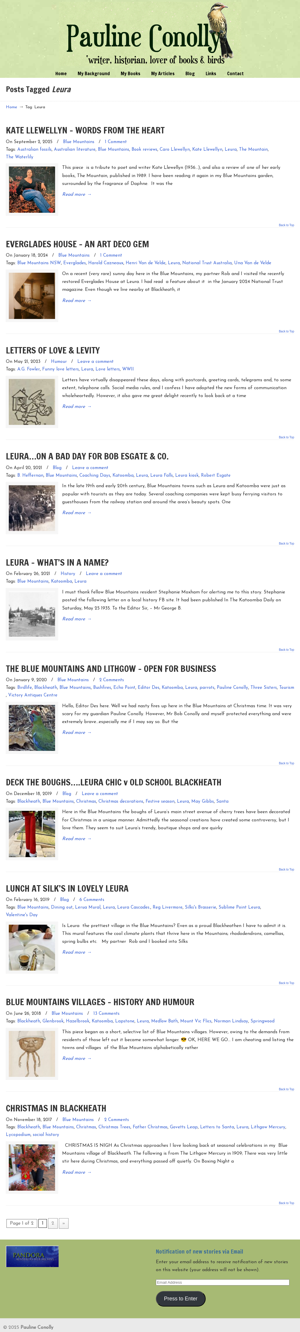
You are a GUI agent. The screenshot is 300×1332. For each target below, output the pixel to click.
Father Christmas (150, 1108)
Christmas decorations (120, 788)
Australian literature (75, 149)
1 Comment (116, 142)
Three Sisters (263, 676)
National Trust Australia (207, 261)
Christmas (86, 788)
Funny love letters (60, 365)
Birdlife (24, 676)
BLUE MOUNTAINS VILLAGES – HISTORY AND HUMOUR (100, 984)
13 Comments (106, 996)
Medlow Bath (164, 1004)
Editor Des (148, 676)
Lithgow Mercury (268, 1108)
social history (46, 1115)
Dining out (62, 892)
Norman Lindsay (231, 1004)
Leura (231, 149)
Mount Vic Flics (196, 1004)
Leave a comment (95, 357)
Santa (222, 788)
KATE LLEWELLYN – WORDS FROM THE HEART (85, 130)
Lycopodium (18, 1115)
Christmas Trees (114, 1108)
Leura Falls (161, 469)
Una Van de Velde (252, 261)
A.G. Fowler (28, 365)
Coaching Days (94, 469)
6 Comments (91, 885)
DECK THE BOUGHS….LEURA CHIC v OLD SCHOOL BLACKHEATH (113, 769)
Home (11, 107)
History (68, 565)
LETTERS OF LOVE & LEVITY (53, 345)
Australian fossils (34, 149)
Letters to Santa (217, 1108)
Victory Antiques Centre (32, 684)
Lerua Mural (87, 892)
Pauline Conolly (150, 34)
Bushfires (102, 676)
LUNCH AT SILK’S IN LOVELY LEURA (67, 872)
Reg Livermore (168, 892)
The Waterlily (19, 157)
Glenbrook (53, 1004)
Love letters (108, 365)
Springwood (262, 1004)
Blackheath (45, 676)
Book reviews (144, 149)
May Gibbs (202, 788)
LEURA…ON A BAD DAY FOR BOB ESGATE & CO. (87, 449)
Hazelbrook (77, 1004)
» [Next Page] (63, 1201)
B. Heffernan (30, 469)
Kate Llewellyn (207, 149)
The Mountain (253, 149)
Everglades (74, 261)
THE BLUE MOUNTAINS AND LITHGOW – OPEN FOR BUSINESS (111, 657)
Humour (59, 357)
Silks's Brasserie (200, 892)
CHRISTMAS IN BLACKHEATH (56, 1088)
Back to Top (286, 223)
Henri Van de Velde (146, 261)
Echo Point (124, 676)
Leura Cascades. (133, 892)
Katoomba (123, 469)
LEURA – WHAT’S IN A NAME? (57, 553)
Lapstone (124, 1004)
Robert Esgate (216, 469)
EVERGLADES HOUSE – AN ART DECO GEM (77, 241)
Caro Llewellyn (175, 149)
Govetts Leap (184, 1108)
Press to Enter (180, 1277)
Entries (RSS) (20, 1324)
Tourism (286, 676)
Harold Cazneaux (105, 261)
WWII (128, 365)
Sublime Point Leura (239, 892)
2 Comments (111, 669)
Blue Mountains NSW (39, 261)
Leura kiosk (187, 469)
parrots (207, 676)
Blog (57, 461)
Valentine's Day (22, 899)
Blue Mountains (78, 142)
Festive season (160, 788)
